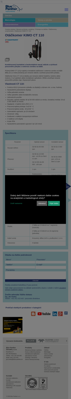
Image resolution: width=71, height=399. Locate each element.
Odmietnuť (42, 203)
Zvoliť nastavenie (16, 203)
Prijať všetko (54, 203)
